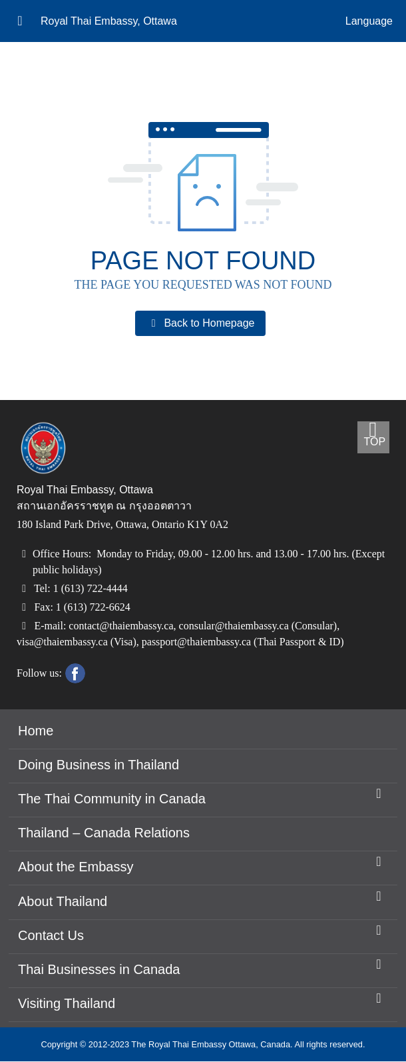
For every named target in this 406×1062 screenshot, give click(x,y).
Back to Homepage (200, 323)
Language (369, 21)
